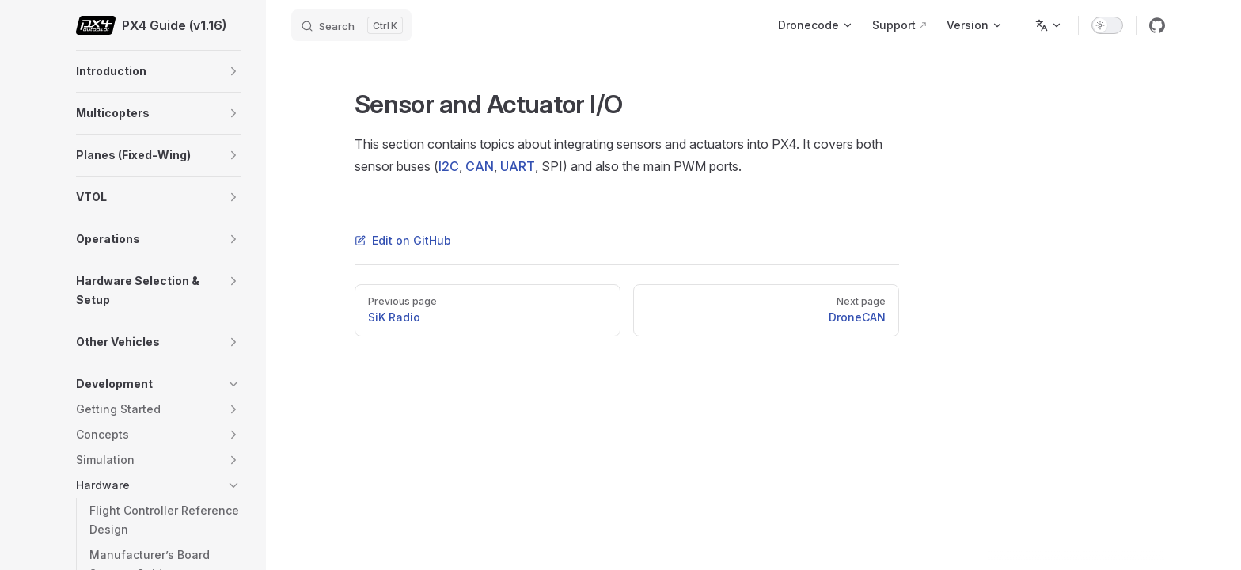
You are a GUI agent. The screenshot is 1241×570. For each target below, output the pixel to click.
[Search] (351, 25)
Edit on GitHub (403, 240)
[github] (1157, 25)
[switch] (1107, 25)
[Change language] (1049, 25)
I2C (448, 166)
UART (517, 166)
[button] (233, 71)
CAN (479, 166)
